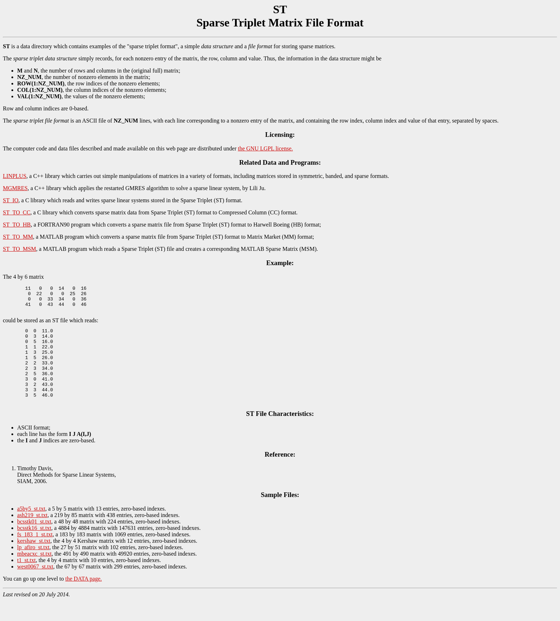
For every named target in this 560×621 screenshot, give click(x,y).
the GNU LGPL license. (265, 148)
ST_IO (11, 200)
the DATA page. (83, 599)
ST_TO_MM (18, 237)
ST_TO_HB (17, 225)
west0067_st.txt (35, 587)
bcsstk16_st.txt (34, 548)
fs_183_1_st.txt (34, 555)
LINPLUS (14, 176)
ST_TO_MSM (19, 249)
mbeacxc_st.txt (34, 574)
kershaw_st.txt (33, 561)
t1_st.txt (26, 580)
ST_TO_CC (16, 212)
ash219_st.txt (32, 535)
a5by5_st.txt (31, 529)
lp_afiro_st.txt (33, 568)
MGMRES (15, 188)
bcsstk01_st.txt (34, 542)
